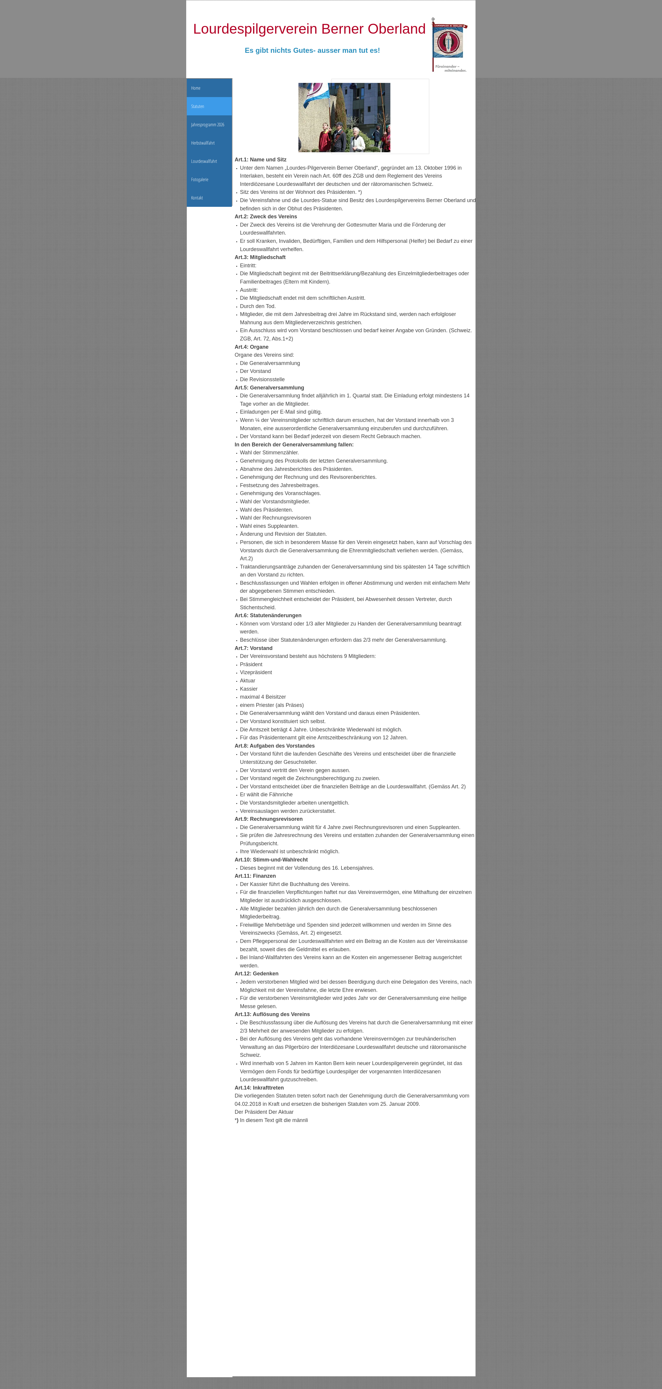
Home (195, 88)
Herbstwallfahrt (203, 143)
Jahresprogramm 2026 (207, 124)
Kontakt (197, 197)
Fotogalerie (199, 179)
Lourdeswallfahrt (204, 161)
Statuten (197, 106)
